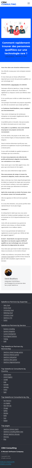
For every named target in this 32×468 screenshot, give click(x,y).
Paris (4, 418)
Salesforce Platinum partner (11, 354)
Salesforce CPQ (7, 318)
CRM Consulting (9, 448)
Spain (4, 392)
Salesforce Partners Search (11, 429)
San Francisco (7, 400)
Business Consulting (9, 329)
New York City (7, 405)
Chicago (5, 408)
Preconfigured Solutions (10, 336)
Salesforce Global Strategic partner (13, 352)
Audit (4, 341)
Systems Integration (9, 331)
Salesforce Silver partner (10, 359)
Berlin (5, 415)
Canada (5, 379)
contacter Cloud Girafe (7, 256)
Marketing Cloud (8, 313)
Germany (6, 387)
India (4, 382)
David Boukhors (11, 278)
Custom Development (9, 334)
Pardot (5, 320)
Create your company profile (7, 462)
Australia (5, 384)
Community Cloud (8, 310)
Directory (6, 437)
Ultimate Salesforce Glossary (11, 434)
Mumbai (5, 413)
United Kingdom (7, 377)
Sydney (5, 410)
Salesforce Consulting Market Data (13, 431)
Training (5, 339)
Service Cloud (7, 308)
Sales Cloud (6, 305)
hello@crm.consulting (5, 464)
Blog (4, 439)
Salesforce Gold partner (10, 357)
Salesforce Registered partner (11, 362)
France (5, 389)
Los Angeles (6, 403)
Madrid (5, 420)
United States (7, 374)
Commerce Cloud (8, 315)
